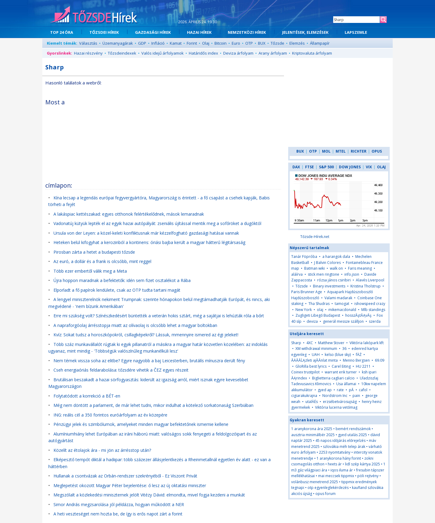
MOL (326, 151)
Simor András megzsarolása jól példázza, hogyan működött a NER (118, 504)
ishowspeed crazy (369, 303)
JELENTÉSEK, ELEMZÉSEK (305, 32)
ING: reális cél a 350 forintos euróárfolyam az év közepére (110, 415)
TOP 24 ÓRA (61, 32)
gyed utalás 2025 (352, 434)
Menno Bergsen (356, 360)
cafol (363, 389)
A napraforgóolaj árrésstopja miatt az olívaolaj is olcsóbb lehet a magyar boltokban (135, 325)
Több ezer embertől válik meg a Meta (90, 271)
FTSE (309, 167)
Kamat (176, 43)
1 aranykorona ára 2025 (311, 428)
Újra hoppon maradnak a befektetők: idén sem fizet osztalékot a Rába (122, 280)
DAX (296, 167)
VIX (369, 167)
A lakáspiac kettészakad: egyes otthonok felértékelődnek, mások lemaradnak (128, 214)
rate (340, 389)
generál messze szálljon (343, 321)
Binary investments (329, 286)
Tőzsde (277, 43)
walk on (336, 268)
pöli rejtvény (368, 475)
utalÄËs (311, 401)
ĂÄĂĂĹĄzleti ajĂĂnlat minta (314, 360)
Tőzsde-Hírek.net (314, 236)
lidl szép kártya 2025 (362, 464)
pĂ (352, 389)
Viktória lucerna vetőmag (336, 407)
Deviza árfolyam (238, 53)
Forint (192, 43)
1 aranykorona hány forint (339, 458)
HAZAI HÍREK (199, 32)
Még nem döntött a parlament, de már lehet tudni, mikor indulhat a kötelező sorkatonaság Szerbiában (153, 405)
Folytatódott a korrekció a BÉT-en (86, 396)
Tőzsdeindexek (122, 53)
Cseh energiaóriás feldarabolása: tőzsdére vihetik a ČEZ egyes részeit (120, 370)
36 (344, 348)
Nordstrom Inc (334, 395)
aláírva (297, 274)
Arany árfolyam (273, 53)
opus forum (325, 493)
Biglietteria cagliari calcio (333, 378)
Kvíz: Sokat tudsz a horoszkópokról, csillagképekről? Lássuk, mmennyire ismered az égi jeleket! (145, 335)
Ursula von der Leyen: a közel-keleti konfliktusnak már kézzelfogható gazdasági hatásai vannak (146, 233)
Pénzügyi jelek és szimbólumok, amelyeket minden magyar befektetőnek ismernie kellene (140, 424)
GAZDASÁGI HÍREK (153, 32)
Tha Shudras (319, 303)
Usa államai (346, 383)
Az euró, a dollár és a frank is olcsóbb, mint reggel (102, 261)
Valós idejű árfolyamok (162, 53)
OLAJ (381, 167)
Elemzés (297, 43)
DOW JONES (350, 167)
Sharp (296, 342)
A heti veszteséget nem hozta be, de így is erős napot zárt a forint (117, 514)
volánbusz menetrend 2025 (314, 481)
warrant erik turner (341, 372)
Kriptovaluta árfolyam (312, 53)
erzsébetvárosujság (340, 401)
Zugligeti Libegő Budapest (317, 315)
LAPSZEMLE (356, 32)
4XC (309, 342)
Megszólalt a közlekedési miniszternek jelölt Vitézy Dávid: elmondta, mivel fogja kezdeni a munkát (149, 495)
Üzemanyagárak (117, 43)
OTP (249, 43)
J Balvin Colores (327, 262)
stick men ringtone (323, 274)
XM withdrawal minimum (316, 348)
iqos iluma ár (341, 470)
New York (303, 309)
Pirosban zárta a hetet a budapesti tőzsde (94, 252)
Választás (88, 43)
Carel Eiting (341, 366)
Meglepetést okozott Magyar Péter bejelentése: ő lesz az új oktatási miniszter (129, 485)
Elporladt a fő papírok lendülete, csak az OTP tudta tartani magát (116, 290)
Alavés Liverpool (370, 280)
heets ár (335, 464)
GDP (142, 43)
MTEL (341, 151)
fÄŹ (359, 354)
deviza (313, 321)
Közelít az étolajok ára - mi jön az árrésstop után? (102, 450)
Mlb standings (373, 309)
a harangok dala (336, 256)
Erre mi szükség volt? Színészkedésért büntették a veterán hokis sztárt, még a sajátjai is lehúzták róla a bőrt (158, 316)
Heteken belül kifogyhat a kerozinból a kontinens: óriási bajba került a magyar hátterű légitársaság (149, 242)
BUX (262, 43)
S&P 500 (326, 167)
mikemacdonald (342, 309)
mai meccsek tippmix (336, 475)
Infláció (158, 43)
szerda (375, 321)
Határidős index (203, 53)
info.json (351, 274)
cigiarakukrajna (304, 395)
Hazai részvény (88, 53)
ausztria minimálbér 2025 (313, 434)
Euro (236, 43)
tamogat (342, 303)
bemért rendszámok (353, 428)
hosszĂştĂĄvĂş (358, 315)
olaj (320, 309)
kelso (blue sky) (338, 354)
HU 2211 (363, 366)
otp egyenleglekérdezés (328, 487)
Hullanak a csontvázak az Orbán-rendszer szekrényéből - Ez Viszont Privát (125, 476)
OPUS (377, 151)
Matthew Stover (331, 342)
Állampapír (320, 43)
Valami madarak (338, 297)
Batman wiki (314, 268)
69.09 (379, 360)
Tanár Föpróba (304, 256)
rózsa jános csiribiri (334, 280)
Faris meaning (360, 268)
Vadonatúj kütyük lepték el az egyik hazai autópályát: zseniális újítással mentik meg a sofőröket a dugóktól (157, 223)
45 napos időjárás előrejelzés (340, 440)
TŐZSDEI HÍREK (104, 32)
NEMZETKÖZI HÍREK (247, 32)
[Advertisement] (228, 137)
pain (357, 395)
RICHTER (358, 151)
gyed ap (325, 389)
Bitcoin (220, 43)
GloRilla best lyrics (311, 366)
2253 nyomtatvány (334, 452)
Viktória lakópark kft (367, 342)
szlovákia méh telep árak (344, 446)
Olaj (205, 43)
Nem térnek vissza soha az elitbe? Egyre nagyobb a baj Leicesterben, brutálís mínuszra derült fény (149, 360)
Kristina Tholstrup (365, 286)
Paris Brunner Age (306, 291)
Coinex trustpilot (305, 372)
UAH (316, 354)
